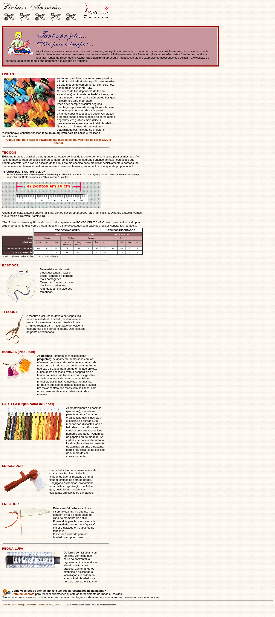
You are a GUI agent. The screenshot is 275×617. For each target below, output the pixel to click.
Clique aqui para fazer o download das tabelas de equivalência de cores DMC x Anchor (58, 141)
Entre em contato (23, 594)
